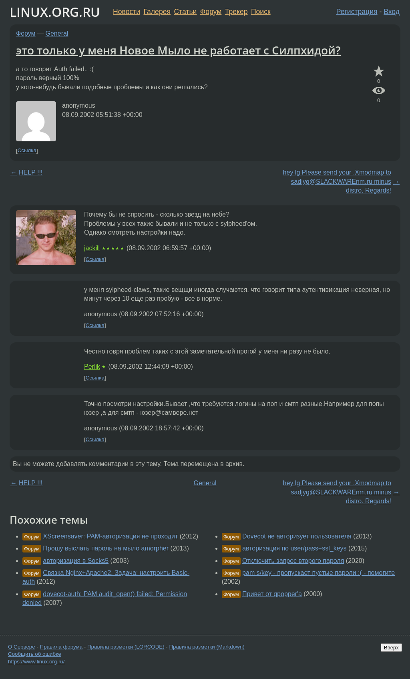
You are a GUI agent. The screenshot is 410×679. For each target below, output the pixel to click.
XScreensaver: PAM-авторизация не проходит (110, 536)
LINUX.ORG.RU (55, 11)
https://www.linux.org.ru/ (36, 662)
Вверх (391, 648)
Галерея (157, 12)
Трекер (236, 12)
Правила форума (61, 647)
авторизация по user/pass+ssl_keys (294, 548)
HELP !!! (30, 172)
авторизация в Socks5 (76, 560)
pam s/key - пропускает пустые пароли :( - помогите (318, 572)
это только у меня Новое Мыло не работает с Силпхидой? (178, 50)
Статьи (185, 12)
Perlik (92, 366)
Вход (392, 12)
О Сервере (21, 647)
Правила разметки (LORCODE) (126, 647)
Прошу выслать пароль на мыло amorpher (106, 548)
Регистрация (357, 12)
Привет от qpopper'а (272, 594)
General (57, 33)
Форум (210, 12)
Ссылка (27, 151)
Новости (126, 12)
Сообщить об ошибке (34, 654)
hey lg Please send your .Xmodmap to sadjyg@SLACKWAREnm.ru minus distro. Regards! (337, 181)
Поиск (261, 12)
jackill (92, 248)
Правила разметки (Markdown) (206, 647)
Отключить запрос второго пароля (293, 560)
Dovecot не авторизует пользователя (297, 536)
